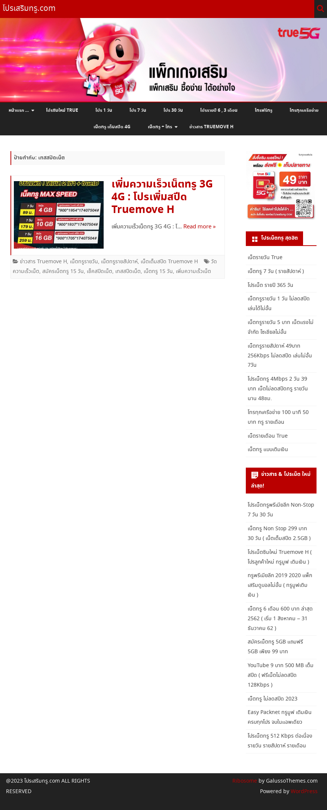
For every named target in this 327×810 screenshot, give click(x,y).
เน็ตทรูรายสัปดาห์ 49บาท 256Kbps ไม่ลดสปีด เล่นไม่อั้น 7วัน (280, 355)
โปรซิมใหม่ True (62, 110)
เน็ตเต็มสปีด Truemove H (169, 262)
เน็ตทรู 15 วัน (158, 271)
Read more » (199, 227)
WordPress (303, 791)
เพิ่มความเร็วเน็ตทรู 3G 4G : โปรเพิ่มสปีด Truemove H (162, 197)
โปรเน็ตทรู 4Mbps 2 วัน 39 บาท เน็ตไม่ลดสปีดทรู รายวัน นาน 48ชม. (278, 388)
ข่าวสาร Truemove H (211, 127)
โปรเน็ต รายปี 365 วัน (270, 285)
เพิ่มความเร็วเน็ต (193, 271)
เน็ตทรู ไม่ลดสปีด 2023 (272, 699)
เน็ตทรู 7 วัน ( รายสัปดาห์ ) (276, 271)
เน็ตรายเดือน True (268, 436)
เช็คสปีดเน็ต (99, 271)
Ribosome (244, 781)
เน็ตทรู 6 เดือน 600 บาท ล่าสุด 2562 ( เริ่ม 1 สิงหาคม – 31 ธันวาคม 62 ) (280, 618)
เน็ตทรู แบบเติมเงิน (268, 449)
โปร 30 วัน (173, 110)
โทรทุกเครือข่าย (304, 110)
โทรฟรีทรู (263, 110)
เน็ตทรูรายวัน (84, 262)
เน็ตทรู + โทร (160, 127)
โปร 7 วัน (137, 110)
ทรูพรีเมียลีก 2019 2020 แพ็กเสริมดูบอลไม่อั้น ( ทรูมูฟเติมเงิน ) (280, 585)
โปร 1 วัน (103, 110)
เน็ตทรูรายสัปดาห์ (119, 262)
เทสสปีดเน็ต (128, 271)
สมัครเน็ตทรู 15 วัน (63, 271)
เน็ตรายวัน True (265, 257)
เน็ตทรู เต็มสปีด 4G (112, 127)
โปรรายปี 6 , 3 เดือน (219, 110)
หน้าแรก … (19, 110)
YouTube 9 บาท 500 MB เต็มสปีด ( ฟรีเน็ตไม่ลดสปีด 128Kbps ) (281, 675)
